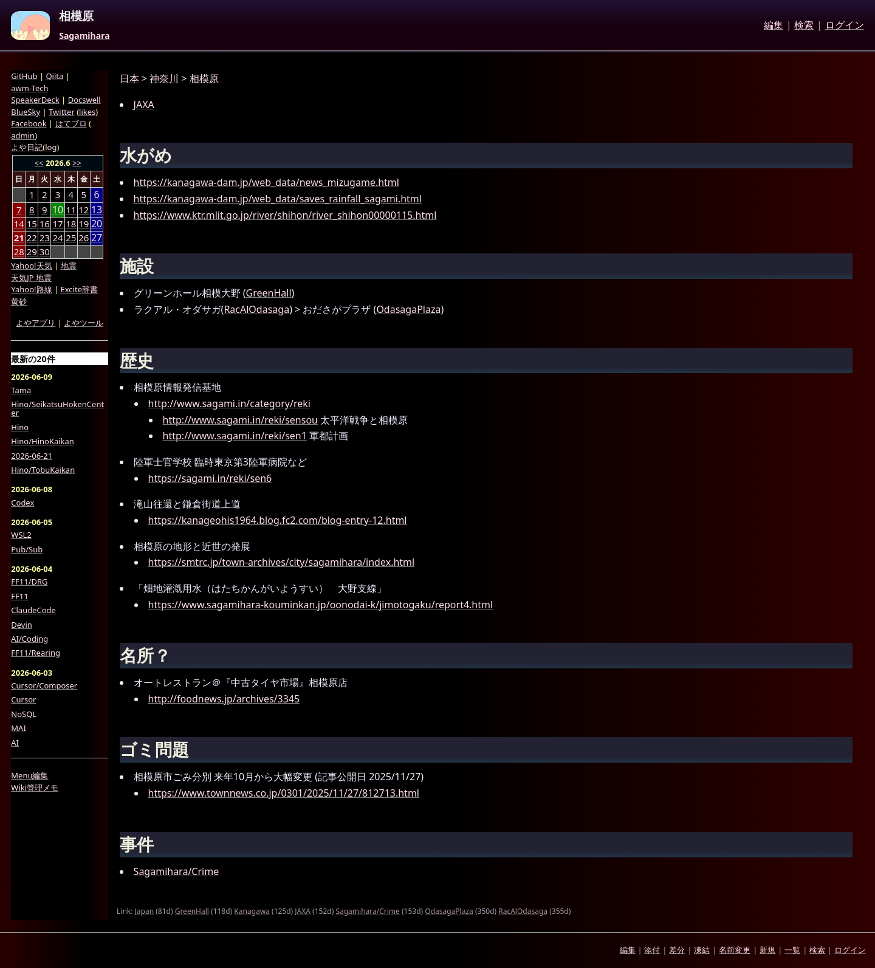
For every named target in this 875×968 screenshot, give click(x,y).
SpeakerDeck (35, 99)
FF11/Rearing (35, 652)
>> (76, 162)
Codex (22, 502)
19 (83, 224)
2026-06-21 (31, 455)
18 (71, 224)
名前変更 (734, 949)
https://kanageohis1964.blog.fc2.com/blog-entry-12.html (277, 520)
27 (96, 238)
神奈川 (164, 78)
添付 (652, 949)
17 (57, 224)
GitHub (24, 75)
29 (32, 251)
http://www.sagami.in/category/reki (229, 403)
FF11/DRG (29, 581)
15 (32, 224)
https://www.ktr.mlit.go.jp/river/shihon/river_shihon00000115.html (285, 215)
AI (15, 742)
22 (32, 238)
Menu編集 (29, 775)
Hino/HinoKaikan (42, 441)
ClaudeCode (33, 610)
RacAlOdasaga (256, 309)
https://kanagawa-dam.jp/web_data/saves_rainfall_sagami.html (278, 198)
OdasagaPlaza (408, 309)
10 (57, 210)
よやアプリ (35, 322)
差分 (677, 949)
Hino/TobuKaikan (43, 469)
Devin (21, 624)
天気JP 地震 (31, 277)
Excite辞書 (79, 289)
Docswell (84, 99)
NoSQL (23, 714)
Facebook (28, 123)
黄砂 (19, 301)
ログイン (844, 25)
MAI (18, 728)
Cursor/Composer (44, 685)
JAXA (144, 104)
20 (96, 224)
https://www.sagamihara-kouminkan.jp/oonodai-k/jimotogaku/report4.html (320, 604)
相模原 (76, 16)
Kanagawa (252, 911)
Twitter (62, 111)
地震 (69, 265)
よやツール (83, 322)
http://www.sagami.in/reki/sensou (240, 420)
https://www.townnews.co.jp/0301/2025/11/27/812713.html (283, 793)
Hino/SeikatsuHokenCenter (57, 408)
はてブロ (71, 123)
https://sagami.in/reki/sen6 (210, 478)
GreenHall (269, 293)
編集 (773, 25)
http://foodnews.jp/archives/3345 (224, 698)
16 (44, 224)
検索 (804, 25)
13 (96, 210)
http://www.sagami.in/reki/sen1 (235, 435)
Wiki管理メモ (34, 787)
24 (57, 238)
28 (19, 251)
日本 (129, 78)
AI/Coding (29, 638)
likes (87, 111)
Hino (20, 427)
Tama (21, 390)
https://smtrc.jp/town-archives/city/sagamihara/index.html (281, 562)
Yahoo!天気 (31, 265)
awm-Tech (29, 88)
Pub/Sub (27, 549)
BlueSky (25, 111)
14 (19, 224)
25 (71, 238)
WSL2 (21, 534)
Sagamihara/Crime (176, 871)
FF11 (19, 596)
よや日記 (27, 147)
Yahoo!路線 (31, 289)
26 (83, 238)
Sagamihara (84, 35)
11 (71, 210)
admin (23, 135)
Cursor (23, 699)
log (51, 147)
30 (44, 251)
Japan (144, 911)
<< (39, 162)
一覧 (792, 949)
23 (44, 238)
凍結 (702, 949)
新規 (767, 949)
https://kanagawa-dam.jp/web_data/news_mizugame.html (266, 182)
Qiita (54, 75)
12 (83, 210)
